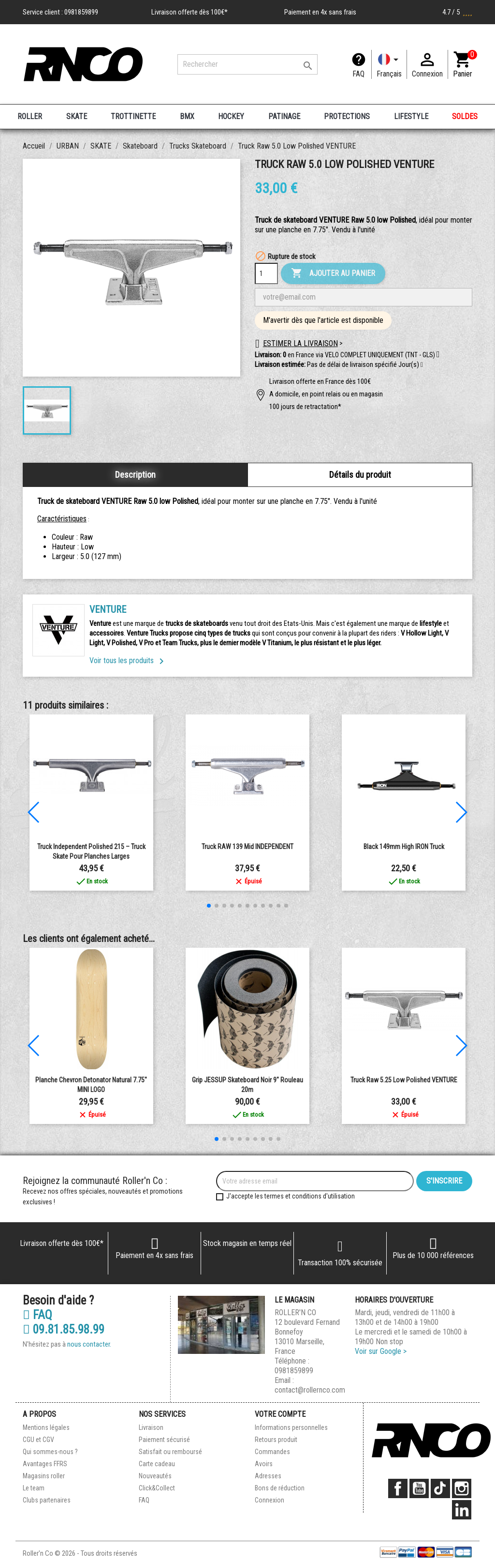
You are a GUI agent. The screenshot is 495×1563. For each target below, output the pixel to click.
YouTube (419, 1488)
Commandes (272, 1452)
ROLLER (29, 116)
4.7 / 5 (457, 12)
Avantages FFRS (45, 1464)
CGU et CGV (38, 1439)
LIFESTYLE (411, 116)
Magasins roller (44, 1476)
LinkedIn (461, 1509)
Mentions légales (46, 1427)
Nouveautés (155, 1476)
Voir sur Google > (381, 1351)
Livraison (151, 1427)
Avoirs (264, 1464)
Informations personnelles (291, 1427)
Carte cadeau (157, 1464)
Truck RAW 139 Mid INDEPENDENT (247, 846)
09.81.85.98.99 (63, 1330)
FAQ (358, 73)
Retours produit (276, 1439)
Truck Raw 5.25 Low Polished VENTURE (403, 1080)
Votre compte (280, 1414)
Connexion (269, 1500)
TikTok (440, 1488)
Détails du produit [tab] (360, 475)
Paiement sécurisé (164, 1439)
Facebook (398, 1488)
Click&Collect (157, 1488)
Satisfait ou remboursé (170, 1452)
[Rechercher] (247, 64)
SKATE (76, 116)
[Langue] (389, 64)
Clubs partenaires (47, 1500)
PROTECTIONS (347, 116)
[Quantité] (266, 273)
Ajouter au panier (333, 273)
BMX (187, 116)
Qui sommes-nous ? (50, 1452)
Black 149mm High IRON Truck (404, 846)
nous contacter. (89, 1344)
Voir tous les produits (128, 660)
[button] (422, 365)
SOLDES (465, 116)
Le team (33, 1488)
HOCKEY (231, 116)
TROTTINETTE (133, 116)
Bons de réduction (280, 1488)
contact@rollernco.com (310, 1390)
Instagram (461, 1488)
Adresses (268, 1476)
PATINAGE (284, 116)
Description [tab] (135, 475)
